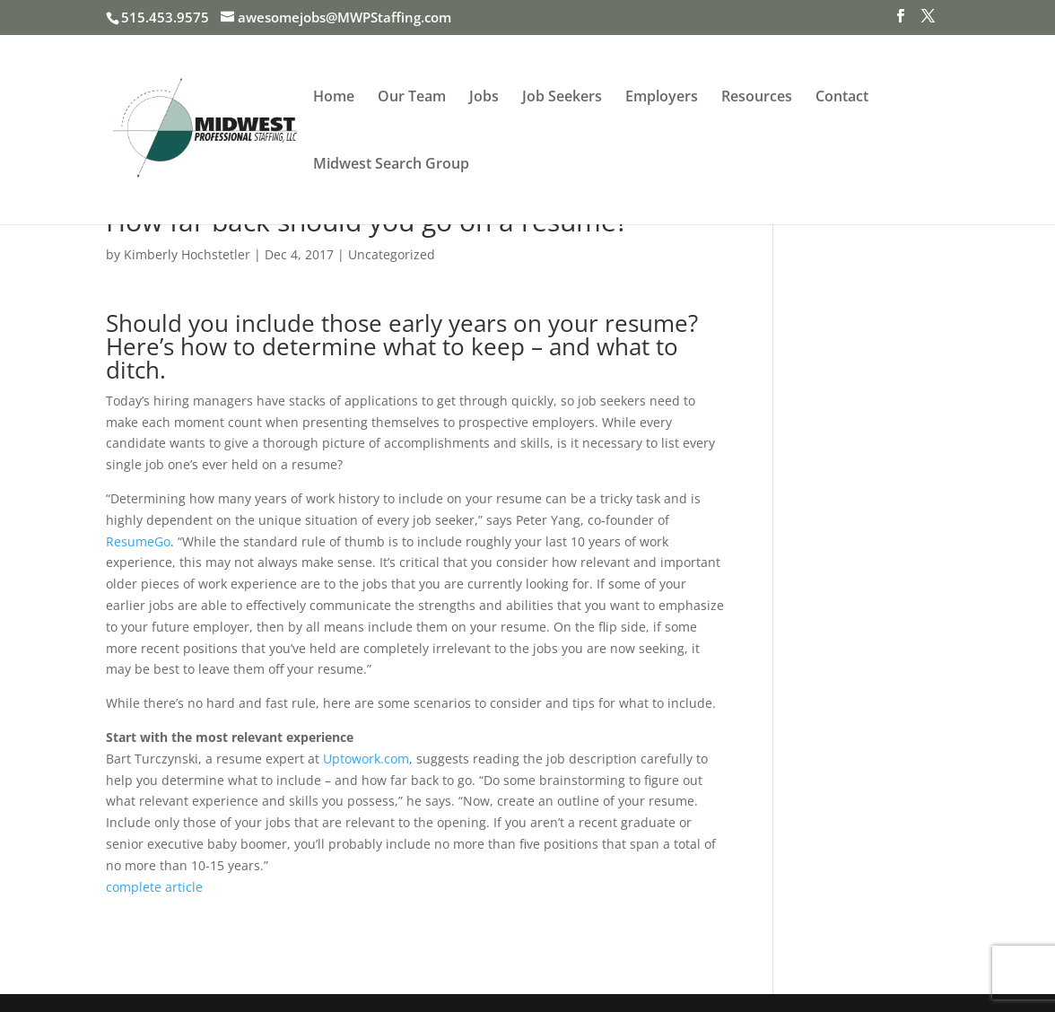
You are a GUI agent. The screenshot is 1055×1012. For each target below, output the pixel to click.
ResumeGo (138, 541)
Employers (661, 98)
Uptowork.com (366, 758)
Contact (841, 98)
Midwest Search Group (391, 165)
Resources (756, 98)
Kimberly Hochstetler (187, 254)
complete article (154, 886)
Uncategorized (391, 254)
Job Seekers (562, 98)
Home (333, 98)
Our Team (412, 98)
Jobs (484, 98)
